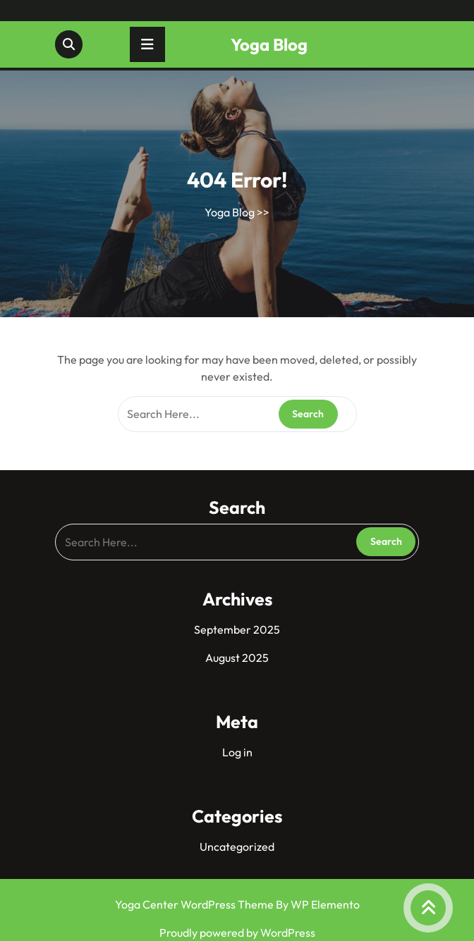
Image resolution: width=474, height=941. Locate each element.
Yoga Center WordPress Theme (195, 904)
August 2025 (237, 658)
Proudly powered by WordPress (237, 932)
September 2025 (237, 629)
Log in (237, 752)
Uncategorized (237, 846)
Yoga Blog (269, 44)
